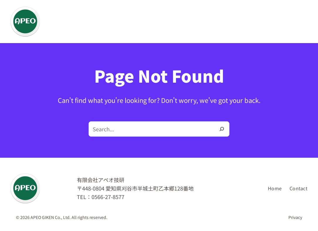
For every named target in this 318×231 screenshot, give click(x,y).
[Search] (222, 129)
